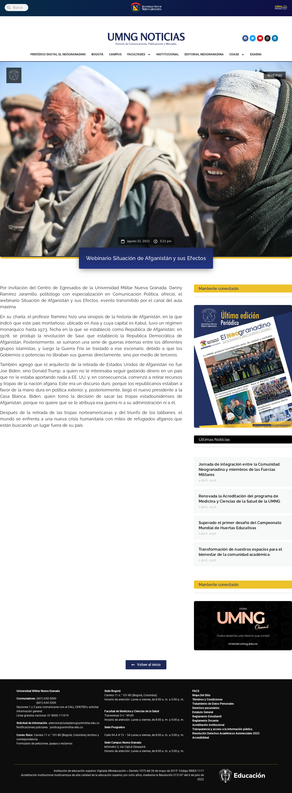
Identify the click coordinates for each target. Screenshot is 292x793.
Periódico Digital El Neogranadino (58, 54)
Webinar (274, 75)
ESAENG (256, 54)
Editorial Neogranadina (204, 54)
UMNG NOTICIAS (146, 36)
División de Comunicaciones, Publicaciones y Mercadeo (146, 43)
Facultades (139, 54)
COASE (236, 54)
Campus (115, 54)
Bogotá (97, 54)
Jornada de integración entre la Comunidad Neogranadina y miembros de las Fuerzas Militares (239, 469)
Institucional (167, 54)
